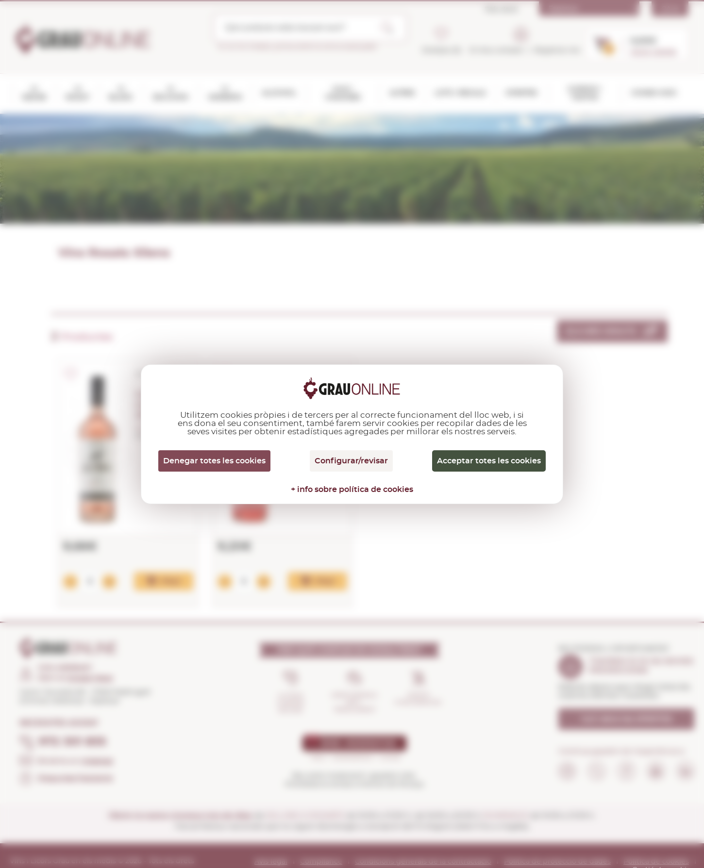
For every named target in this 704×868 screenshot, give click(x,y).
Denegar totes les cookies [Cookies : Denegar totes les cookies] (214, 461)
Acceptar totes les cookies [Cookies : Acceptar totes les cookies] (489, 461)
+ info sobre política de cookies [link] (352, 489)
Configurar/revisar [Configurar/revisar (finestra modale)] (351, 461)
